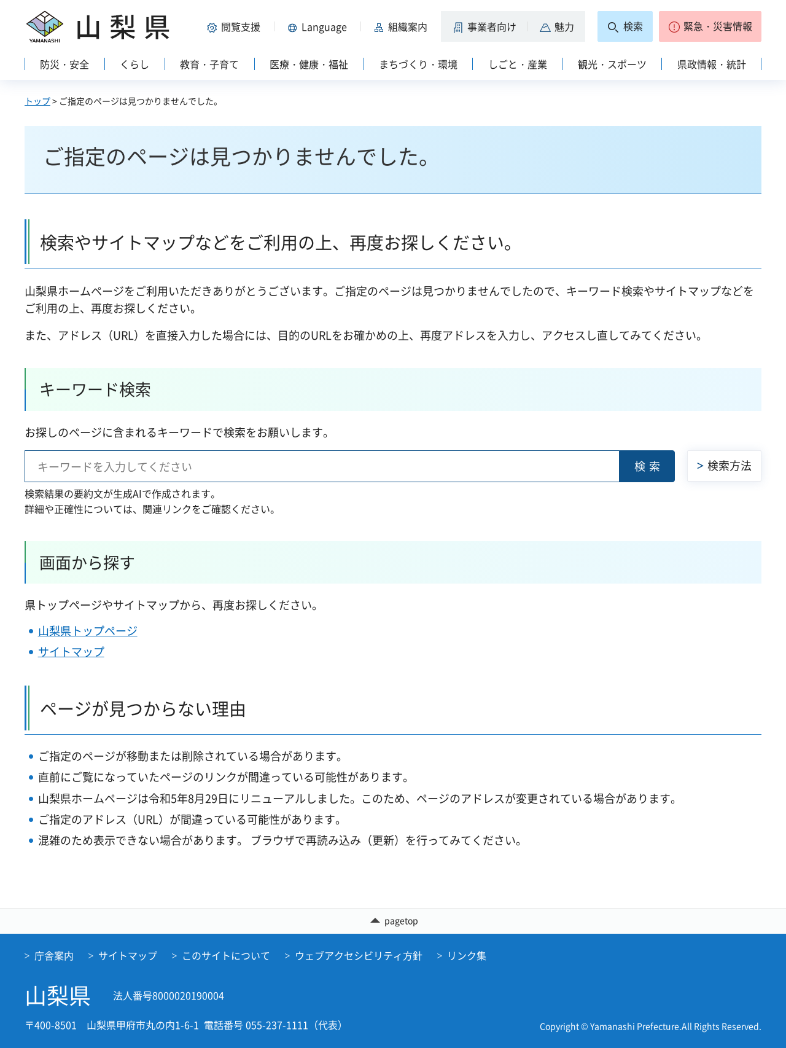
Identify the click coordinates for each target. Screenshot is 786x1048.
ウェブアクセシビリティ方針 (358, 955)
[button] (236, 26)
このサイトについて (226, 955)
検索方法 (729, 465)
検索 (649, 466)
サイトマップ (71, 651)
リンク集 (466, 955)
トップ (37, 101)
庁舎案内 (54, 955)
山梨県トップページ (88, 630)
